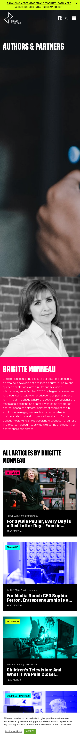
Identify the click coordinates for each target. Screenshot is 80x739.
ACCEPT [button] (30, 731)
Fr (60, 18)
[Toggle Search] (66, 17)
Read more (13, 531)
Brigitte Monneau (29, 516)
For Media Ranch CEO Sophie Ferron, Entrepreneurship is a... (39, 598)
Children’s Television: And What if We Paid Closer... (34, 672)
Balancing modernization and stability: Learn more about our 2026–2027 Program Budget (39, 5)
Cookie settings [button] (13, 731)
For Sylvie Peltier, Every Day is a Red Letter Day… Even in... (39, 523)
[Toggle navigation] (74, 18)
